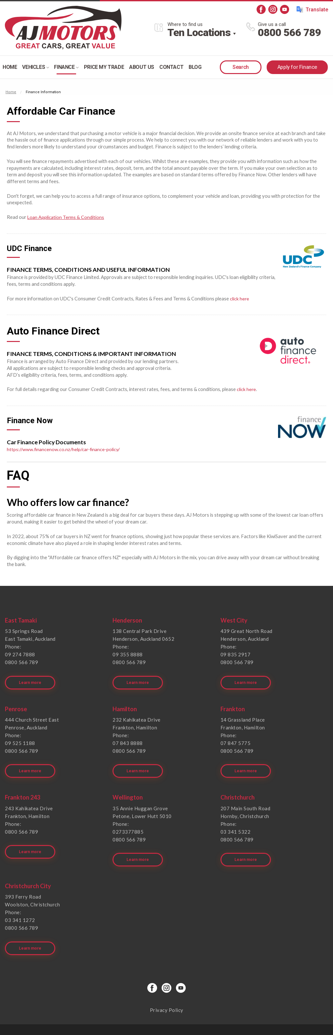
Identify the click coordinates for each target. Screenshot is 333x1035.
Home (10, 67)
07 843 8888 (128, 738)
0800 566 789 (289, 32)
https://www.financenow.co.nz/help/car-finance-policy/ (65, 449)
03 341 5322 (235, 823)
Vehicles (35, 67)
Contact (171, 67)
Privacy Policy (166, 992)
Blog (195, 67)
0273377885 (128, 823)
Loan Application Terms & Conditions (66, 217)
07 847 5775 (235, 738)
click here (239, 298)
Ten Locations (199, 32)
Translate (312, 9)
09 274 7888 (20, 654)
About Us (141, 67)
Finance (66, 67)
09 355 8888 (128, 654)
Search (241, 67)
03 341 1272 (20, 907)
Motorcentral (213, 1020)
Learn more (31, 678)
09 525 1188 (20, 738)
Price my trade (104, 67)
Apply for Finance (297, 67)
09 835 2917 (235, 654)
